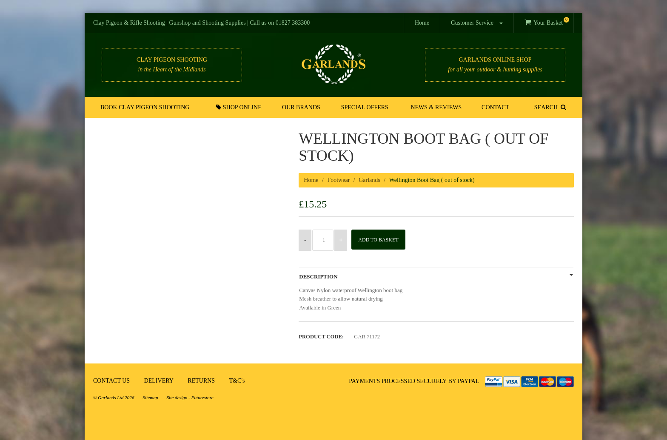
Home (422, 23)
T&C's (237, 381)
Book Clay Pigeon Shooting (145, 107)
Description (318, 277)
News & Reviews (436, 107)
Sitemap (150, 397)
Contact (494, 107)
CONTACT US (111, 381)
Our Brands (301, 107)
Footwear (338, 180)
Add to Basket (381, 240)
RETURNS (201, 381)
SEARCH (549, 107)
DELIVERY (159, 381)
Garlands (369, 180)
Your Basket (546, 21)
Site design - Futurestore (190, 397)
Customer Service (476, 23)
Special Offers (364, 107)
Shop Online (239, 107)
